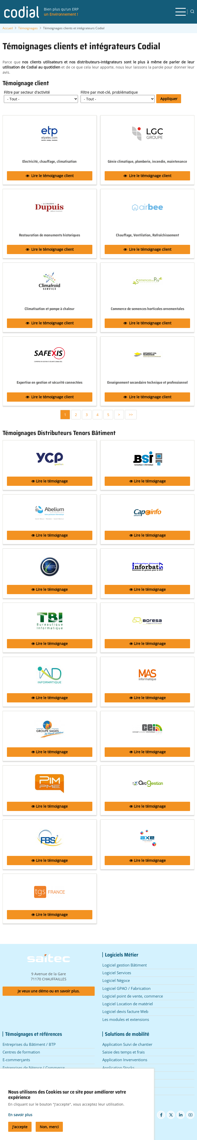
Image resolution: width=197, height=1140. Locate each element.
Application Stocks (118, 1067)
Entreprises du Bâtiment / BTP (29, 1044)
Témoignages (28, 28)
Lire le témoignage (49, 481)
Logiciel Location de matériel (127, 1003)
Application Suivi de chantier (127, 1044)
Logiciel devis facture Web (125, 1011)
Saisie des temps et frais (123, 1052)
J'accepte (19, 1132)
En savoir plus (20, 1120)
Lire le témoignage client (50, 175)
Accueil (8, 28)
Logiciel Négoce (116, 980)
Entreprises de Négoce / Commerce (34, 1067)
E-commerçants (16, 1059)
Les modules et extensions (125, 1019)
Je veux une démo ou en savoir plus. (49, 991)
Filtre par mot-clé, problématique (109, 92)
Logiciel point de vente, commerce (132, 996)
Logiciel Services (116, 972)
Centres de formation (21, 1052)
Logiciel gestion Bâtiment (124, 965)
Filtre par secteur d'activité (27, 92)
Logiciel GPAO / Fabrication (126, 988)
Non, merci (49, 1132)
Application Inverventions (124, 1059)
